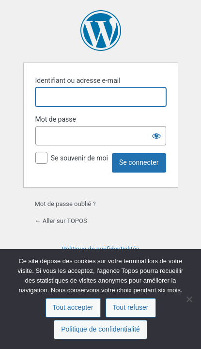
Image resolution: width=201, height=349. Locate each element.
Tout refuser (131, 307)
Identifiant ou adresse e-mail (78, 80)
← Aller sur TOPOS (61, 220)
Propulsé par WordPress (100, 30)
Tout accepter (73, 307)
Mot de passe (55, 119)
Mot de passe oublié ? (65, 203)
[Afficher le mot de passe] (156, 135)
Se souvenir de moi (79, 158)
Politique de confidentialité (100, 329)
